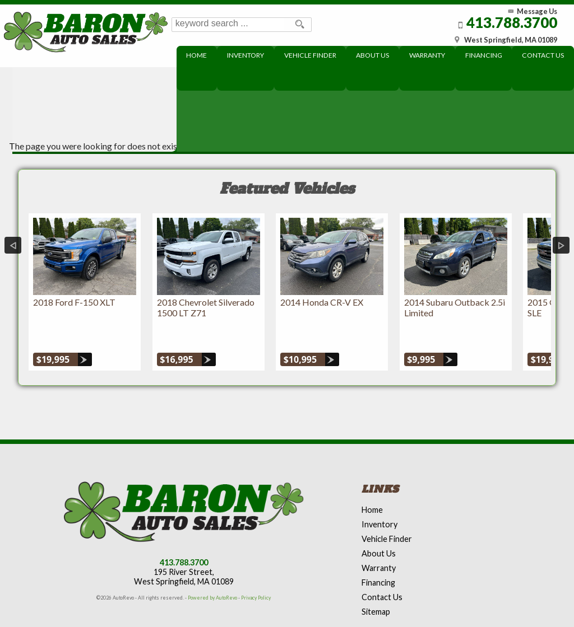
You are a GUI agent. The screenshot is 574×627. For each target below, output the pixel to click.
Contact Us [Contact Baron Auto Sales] (543, 55)
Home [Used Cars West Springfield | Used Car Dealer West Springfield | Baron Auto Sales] (199, 55)
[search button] (298, 24)
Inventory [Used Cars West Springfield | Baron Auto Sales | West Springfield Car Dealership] (248, 55)
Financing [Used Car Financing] (485, 55)
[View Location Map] (502, 36)
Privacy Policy (256, 572)
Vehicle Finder (387, 513)
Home (372, 484)
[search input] (228, 24)
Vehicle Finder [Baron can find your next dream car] (312, 55)
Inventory (379, 498)
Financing (378, 557)
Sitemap (376, 586)
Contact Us (382, 571)
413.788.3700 (184, 536)
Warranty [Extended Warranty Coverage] (429, 55)
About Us (379, 527)
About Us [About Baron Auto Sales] (374, 55)
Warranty (379, 542)
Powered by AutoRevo (212, 572)
